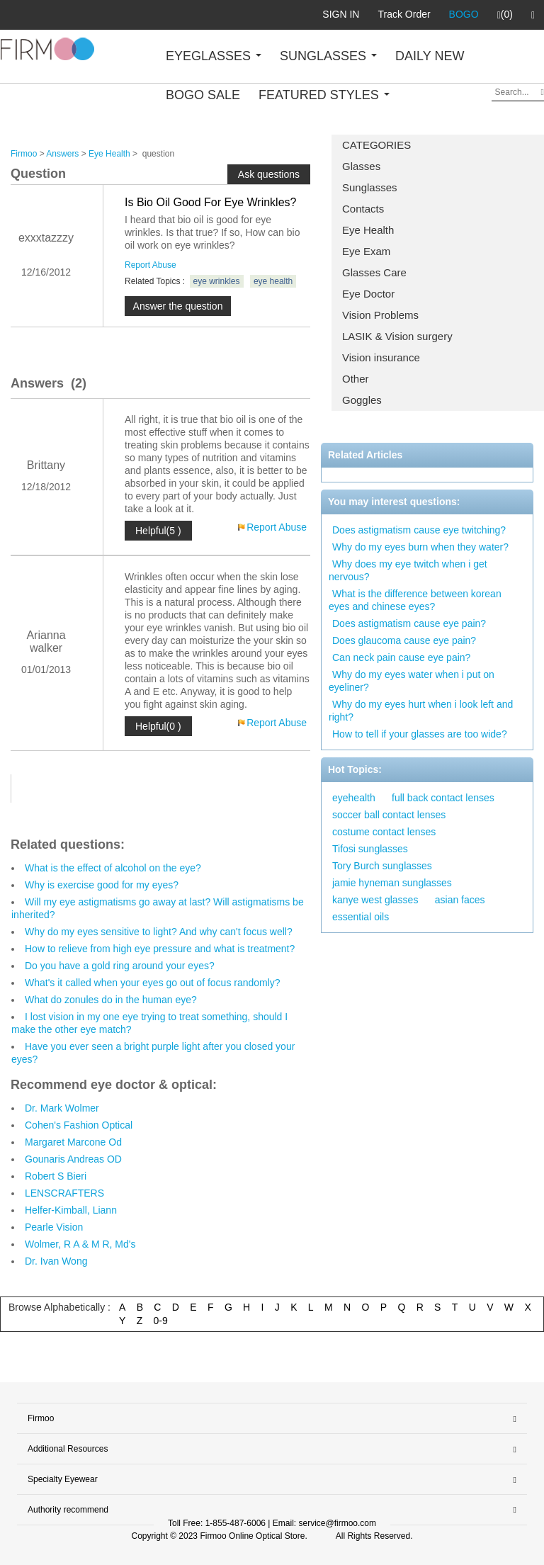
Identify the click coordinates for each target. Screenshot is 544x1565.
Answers (62, 154)
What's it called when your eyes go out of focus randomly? (152, 982)
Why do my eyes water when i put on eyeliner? (411, 681)
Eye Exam (366, 251)
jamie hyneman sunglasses (392, 882)
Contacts (363, 209)
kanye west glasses (375, 899)
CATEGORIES (376, 145)
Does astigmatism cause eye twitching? (419, 530)
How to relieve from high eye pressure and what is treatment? (160, 948)
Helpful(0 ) (158, 726)
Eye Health (368, 230)
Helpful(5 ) (158, 530)
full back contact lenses (443, 797)
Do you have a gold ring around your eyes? (120, 965)
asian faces (460, 899)
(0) (505, 15)
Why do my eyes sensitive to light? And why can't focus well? (159, 931)
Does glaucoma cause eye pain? (404, 640)
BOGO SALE (203, 95)
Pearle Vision (54, 1227)
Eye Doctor (368, 294)
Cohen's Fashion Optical (78, 1125)
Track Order (404, 14)
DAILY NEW (429, 56)
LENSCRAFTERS (64, 1193)
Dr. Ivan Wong (56, 1261)
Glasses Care (374, 272)
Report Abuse (150, 265)
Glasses (361, 166)
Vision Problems (380, 315)
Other (355, 379)
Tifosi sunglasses (370, 848)
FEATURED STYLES (324, 95)
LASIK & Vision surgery (397, 336)
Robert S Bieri (55, 1176)
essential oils (360, 916)
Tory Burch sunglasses (382, 865)
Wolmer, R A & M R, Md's (80, 1244)
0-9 (161, 1320)
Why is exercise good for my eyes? (101, 885)
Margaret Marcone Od (73, 1142)
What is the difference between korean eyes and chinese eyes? (415, 600)
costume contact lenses (384, 831)
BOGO (464, 14)
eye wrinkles (216, 281)
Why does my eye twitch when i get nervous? (408, 570)
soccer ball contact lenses (389, 814)
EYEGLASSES (213, 56)
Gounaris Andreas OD (73, 1159)
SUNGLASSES (328, 56)
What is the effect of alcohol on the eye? (113, 868)
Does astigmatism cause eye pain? (409, 623)
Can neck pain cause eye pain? (401, 657)
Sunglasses (369, 187)
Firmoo (24, 154)
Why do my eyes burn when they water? (420, 547)
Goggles (362, 400)
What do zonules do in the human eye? (111, 999)
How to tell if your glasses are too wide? (419, 734)
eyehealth (353, 797)
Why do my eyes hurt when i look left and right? (421, 711)
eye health (273, 281)
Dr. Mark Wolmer (62, 1108)
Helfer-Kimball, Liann (71, 1210)
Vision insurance (381, 357)
